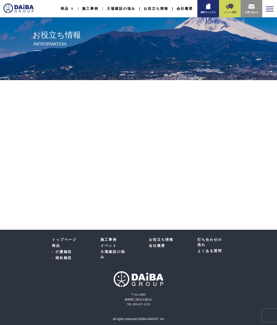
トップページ (64, 239)
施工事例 (90, 8)
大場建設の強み (121, 8)
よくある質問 (209, 251)
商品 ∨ (67, 8)
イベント (108, 245)
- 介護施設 (62, 252)
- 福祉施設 (62, 258)
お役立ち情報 (156, 8)
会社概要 (185, 8)
